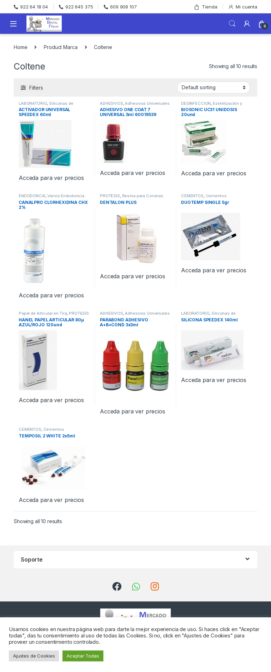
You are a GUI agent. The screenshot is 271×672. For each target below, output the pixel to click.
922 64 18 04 (31, 7)
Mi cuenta (242, 7)
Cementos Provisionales (204, 197)
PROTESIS (110, 195)
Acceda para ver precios (51, 177)
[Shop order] (213, 87)
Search (232, 24)
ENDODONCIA (32, 195)
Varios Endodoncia (65, 195)
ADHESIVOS (111, 103)
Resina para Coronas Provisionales (131, 197)
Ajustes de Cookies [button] (34, 656)
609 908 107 (120, 7)
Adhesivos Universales (147, 103)
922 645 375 (76, 7)
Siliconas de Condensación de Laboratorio (48, 105)
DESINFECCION (196, 103)
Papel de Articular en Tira (43, 313)
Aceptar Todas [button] (83, 656)
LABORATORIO (33, 103)
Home (20, 47)
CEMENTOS (192, 195)
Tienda (205, 7)
